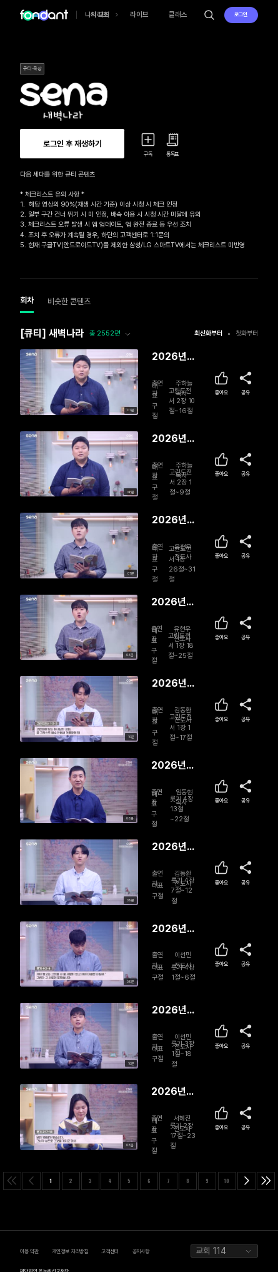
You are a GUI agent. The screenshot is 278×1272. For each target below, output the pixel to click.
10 (226, 1180)
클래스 (178, 14)
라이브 (139, 14)
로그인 (240, 14)
